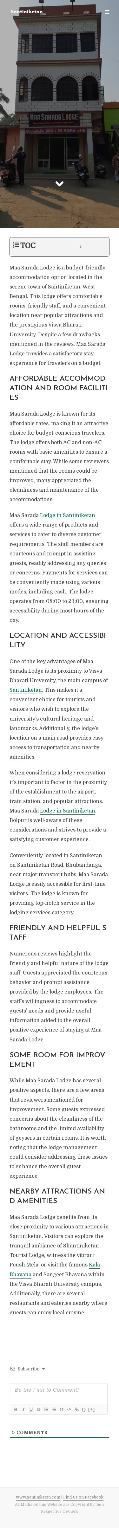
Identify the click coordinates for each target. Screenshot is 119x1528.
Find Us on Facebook (83, 1497)
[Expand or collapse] (80, 247)
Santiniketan (26, 690)
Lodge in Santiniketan (67, 515)
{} (84, 1409)
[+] (91, 1409)
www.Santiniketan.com (38, 1497)
